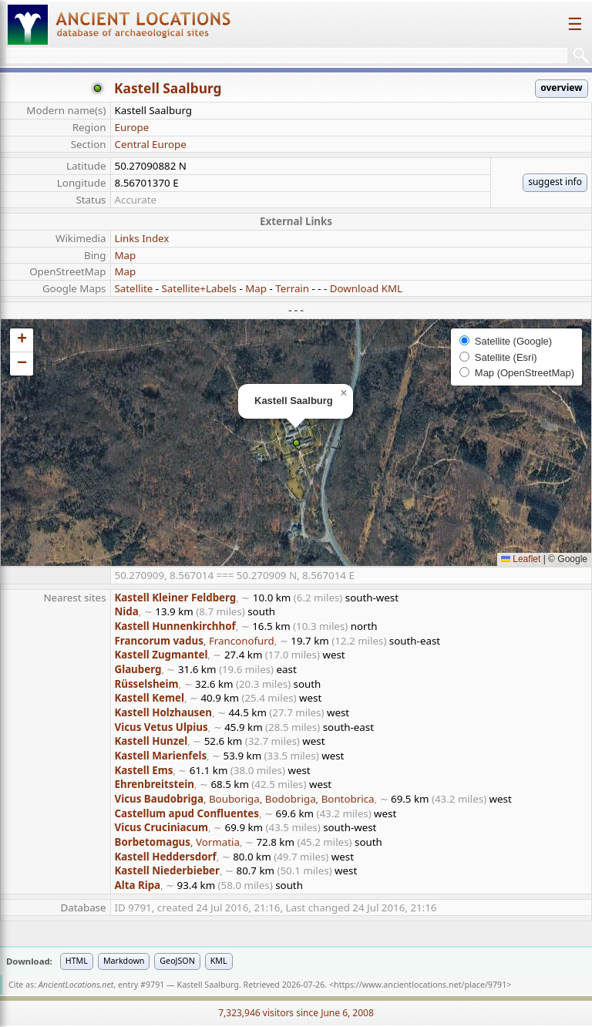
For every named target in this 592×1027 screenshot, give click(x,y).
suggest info (555, 181)
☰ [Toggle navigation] (575, 24)
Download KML (366, 288)
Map (125, 255)
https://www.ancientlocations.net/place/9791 (420, 984)
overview (561, 87)
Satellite (134, 288)
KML (218, 960)
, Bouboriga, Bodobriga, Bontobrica (245, 799)
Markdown (123, 960)
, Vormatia (177, 842)
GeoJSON (177, 960)
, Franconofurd (194, 641)
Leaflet (520, 559)
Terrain (292, 288)
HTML (77, 960)
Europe (132, 127)
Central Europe (151, 144)
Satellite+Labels (199, 288)
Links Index (142, 238)
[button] (296, 443)
